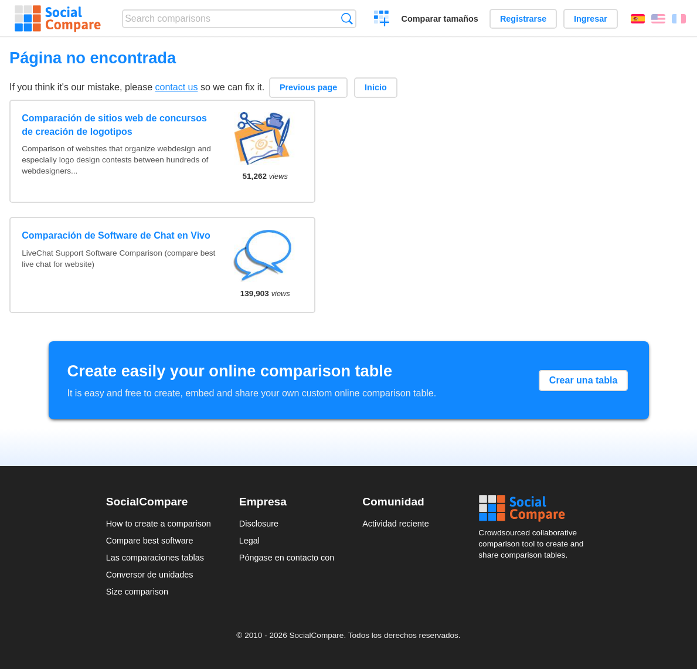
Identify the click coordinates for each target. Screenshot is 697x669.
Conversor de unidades (149, 574)
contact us (176, 87)
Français (679, 18)
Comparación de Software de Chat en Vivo (116, 235)
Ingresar (590, 18)
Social (534, 508)
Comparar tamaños (440, 18)
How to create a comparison (158, 523)
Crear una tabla (583, 380)
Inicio (376, 87)
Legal (249, 540)
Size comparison (137, 591)
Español (638, 18)
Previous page (308, 87)
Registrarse (523, 18)
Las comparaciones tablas (155, 557)
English (658, 18)
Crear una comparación (382, 19)
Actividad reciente (395, 523)
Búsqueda (346, 18)
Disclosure (258, 523)
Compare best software (149, 540)
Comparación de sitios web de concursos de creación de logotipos (114, 124)
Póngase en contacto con (286, 557)
